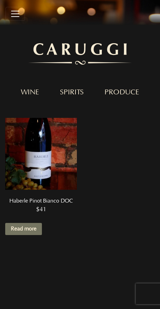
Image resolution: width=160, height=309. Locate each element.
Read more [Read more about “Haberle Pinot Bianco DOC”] (23, 229)
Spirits (72, 92)
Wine (30, 92)
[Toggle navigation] (15, 14)
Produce (122, 92)
